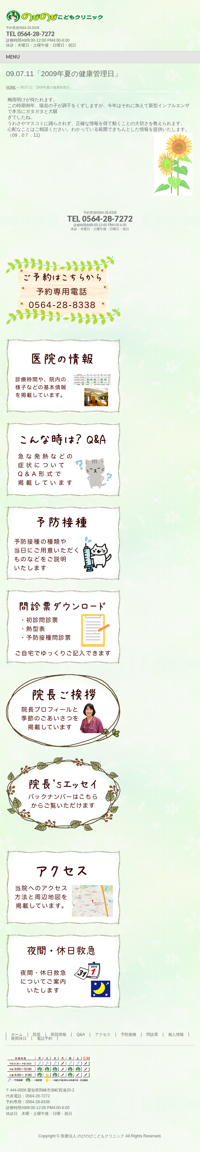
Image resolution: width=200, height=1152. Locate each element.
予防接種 (128, 1034)
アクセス (103, 1034)
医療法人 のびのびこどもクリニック (92, 1136)
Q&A (80, 1034)
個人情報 (176, 1034)
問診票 (152, 1034)
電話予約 (44, 1038)
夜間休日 (19, 1038)
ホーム (17, 1034)
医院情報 (58, 1034)
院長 (37, 1034)
